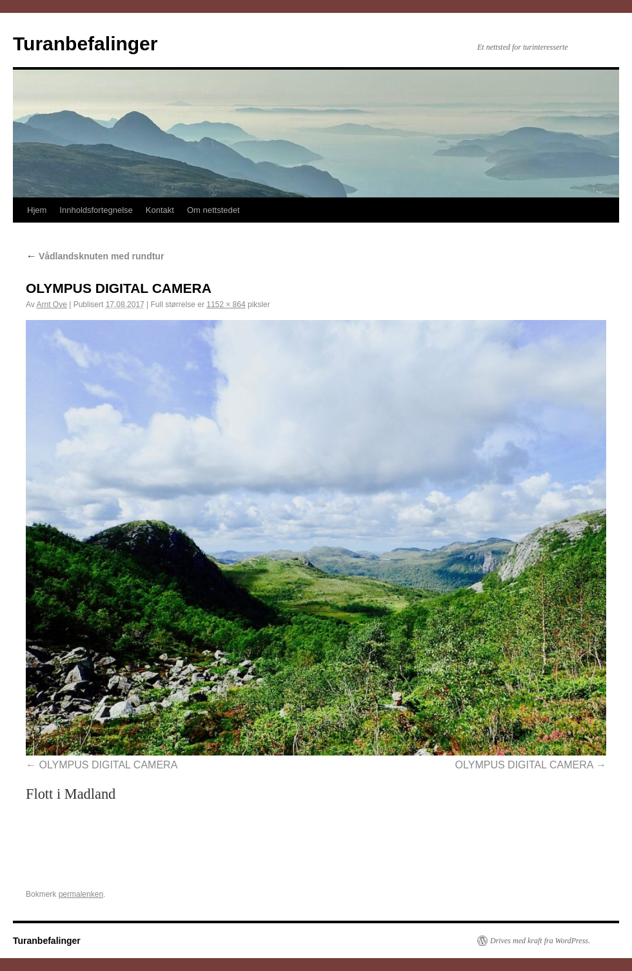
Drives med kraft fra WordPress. (540, 940)
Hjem (36, 210)
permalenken (81, 894)
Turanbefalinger (85, 43)
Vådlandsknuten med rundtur (95, 256)
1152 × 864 (225, 304)
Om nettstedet (213, 210)
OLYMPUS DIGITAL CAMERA (108, 764)
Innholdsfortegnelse (95, 210)
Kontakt (160, 210)
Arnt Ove (51, 304)
